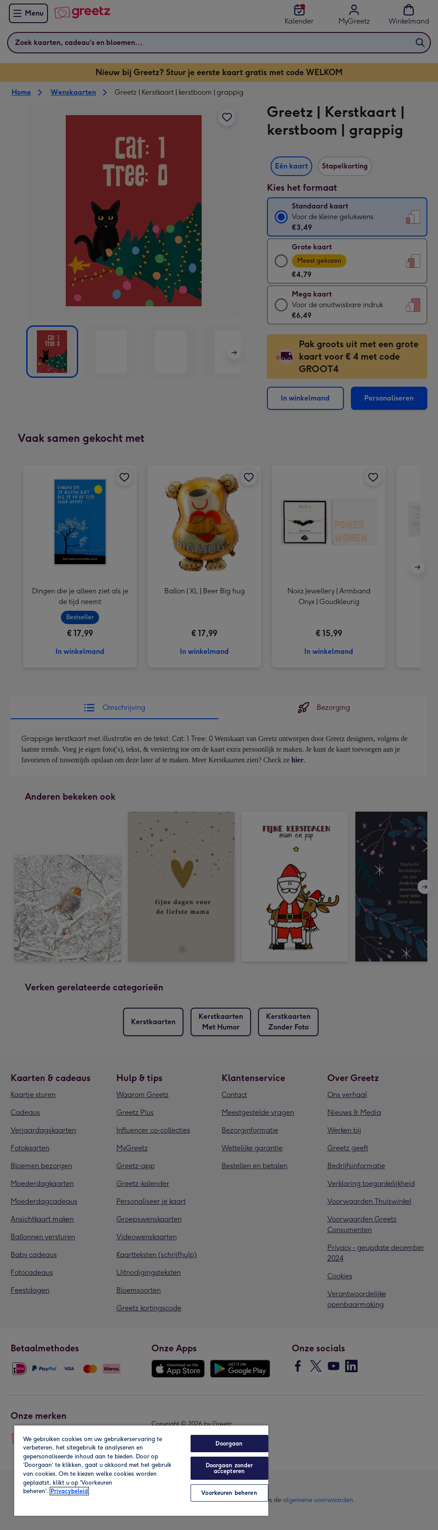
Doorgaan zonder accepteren (229, 1468)
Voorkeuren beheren (229, 1493)
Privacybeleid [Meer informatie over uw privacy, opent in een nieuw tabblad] (69, 1491)
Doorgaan (229, 1443)
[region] (141, 1470)
